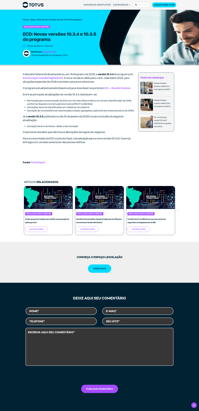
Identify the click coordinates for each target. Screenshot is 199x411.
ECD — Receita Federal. (117, 88)
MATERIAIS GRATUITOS (97, 4)
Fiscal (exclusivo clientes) (36, 27)
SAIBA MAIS (99, 268)
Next (178, 211)
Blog (33, 20)
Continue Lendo (36, 229)
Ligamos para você (164, 5)
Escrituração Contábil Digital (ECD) (43, 78)
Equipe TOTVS (49, 52)
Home (26, 20)
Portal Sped (38, 162)
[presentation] (99, 376)
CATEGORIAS (121, 4)
